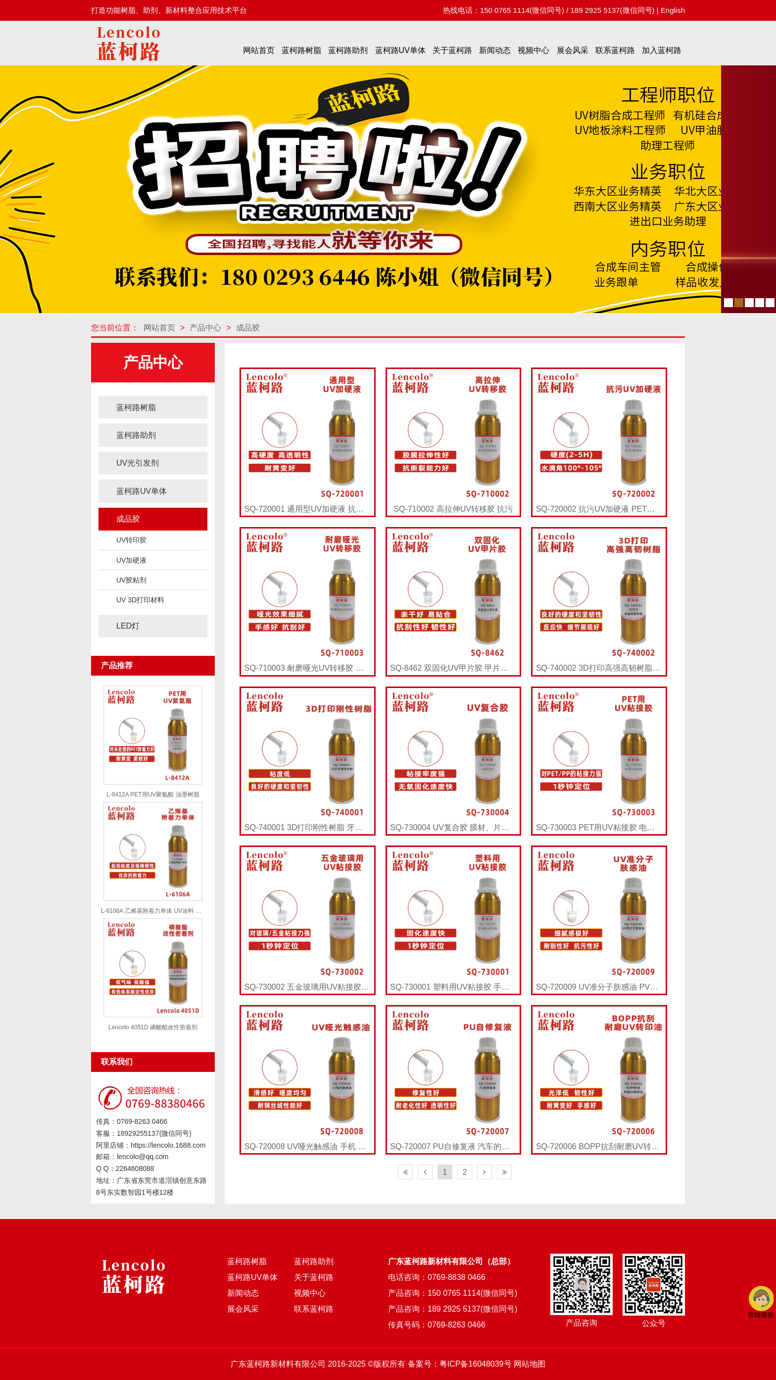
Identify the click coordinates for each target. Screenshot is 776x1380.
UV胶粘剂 (131, 580)
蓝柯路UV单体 (400, 50)
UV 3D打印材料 (140, 600)
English (673, 10)
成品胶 (248, 327)
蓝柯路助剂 (348, 50)
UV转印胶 (131, 540)
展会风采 (572, 50)
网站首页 (259, 50)
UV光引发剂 (137, 463)
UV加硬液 (131, 560)
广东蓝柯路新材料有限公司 (278, 1364)
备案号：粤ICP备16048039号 (460, 1364)
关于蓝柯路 (452, 50)
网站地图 (529, 1364)
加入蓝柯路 (661, 50)
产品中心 (205, 327)
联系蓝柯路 (615, 50)
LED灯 (128, 626)
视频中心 (533, 50)
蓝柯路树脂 (301, 50)
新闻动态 (495, 50)
